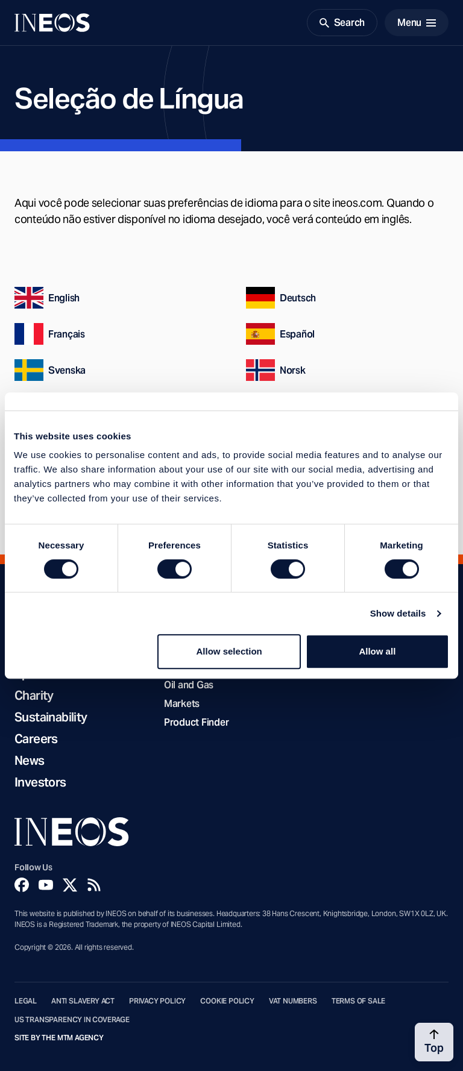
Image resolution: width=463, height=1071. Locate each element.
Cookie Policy (227, 1001)
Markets (182, 703)
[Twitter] (70, 885)
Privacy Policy (157, 1001)
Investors (40, 782)
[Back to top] (434, 1042)
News (29, 761)
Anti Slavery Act (83, 1001)
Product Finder (196, 722)
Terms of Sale (359, 1001)
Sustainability (50, 717)
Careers (36, 739)
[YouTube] (46, 885)
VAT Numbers (293, 1001)
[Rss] (94, 885)
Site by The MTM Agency (59, 1038)
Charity (34, 695)
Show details (398, 613)
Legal (25, 1001)
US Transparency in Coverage (72, 1020)
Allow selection (229, 651)
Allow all (377, 651)
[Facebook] (21, 885)
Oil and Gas (188, 685)
